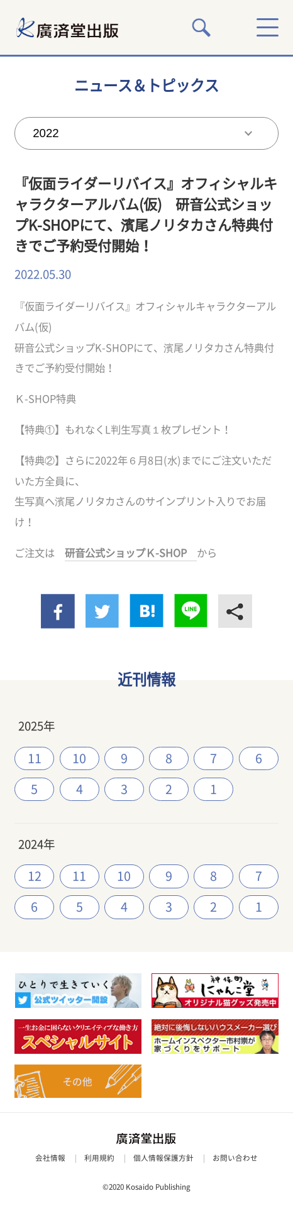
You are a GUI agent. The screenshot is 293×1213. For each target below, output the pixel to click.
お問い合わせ (235, 1157)
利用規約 (99, 1157)
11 (34, 758)
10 (79, 758)
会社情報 (50, 1157)
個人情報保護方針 (163, 1157)
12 (34, 876)
